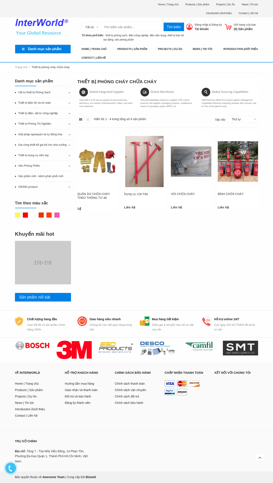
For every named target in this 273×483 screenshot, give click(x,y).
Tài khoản (202, 29)
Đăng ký (217, 24)
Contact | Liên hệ (248, 13)
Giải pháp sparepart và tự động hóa (40, 134)
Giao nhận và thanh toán (81, 390)
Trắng (33, 215)
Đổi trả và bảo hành (78, 396)
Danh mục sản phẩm (44, 49)
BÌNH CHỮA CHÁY (231, 194)
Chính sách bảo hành (129, 402)
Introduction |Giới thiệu (219, 13)
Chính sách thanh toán (130, 383)
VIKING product (28, 186)
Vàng (17, 215)
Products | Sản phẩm (197, 4)
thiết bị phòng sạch (115, 35)
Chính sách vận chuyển (130, 390)
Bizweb (91, 477)
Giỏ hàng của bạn (245, 24)
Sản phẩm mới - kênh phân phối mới (40, 176)
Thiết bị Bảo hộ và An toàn (34, 102)
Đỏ (25, 215)
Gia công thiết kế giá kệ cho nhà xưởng (42, 144)
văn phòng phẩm (124, 39)
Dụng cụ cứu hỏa (136, 194)
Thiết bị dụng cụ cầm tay (33, 155)
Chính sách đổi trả (127, 396)
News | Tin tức (250, 4)
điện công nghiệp (138, 35)
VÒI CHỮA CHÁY (183, 194)
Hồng (57, 215)
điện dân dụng (158, 35)
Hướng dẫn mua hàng (79, 383)
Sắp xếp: (220, 119)
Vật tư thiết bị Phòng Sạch (34, 92)
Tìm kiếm (174, 27)
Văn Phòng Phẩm (29, 165)
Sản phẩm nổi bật (34, 297)
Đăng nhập (201, 24)
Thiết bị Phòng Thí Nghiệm (34, 123)
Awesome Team (53, 477)
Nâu (41, 215)
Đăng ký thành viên (77, 402)
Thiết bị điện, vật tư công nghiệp (38, 113)
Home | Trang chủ (168, 4)
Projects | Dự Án (225, 4)
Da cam (49, 215)
